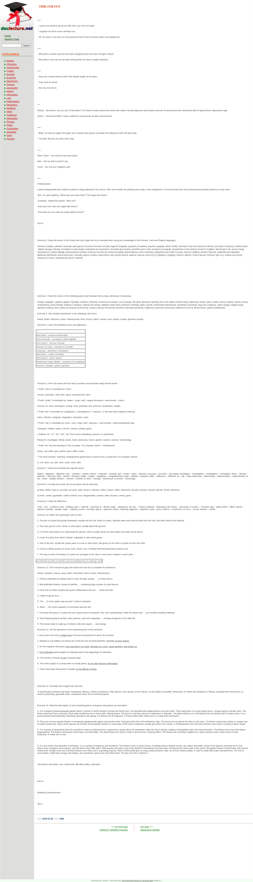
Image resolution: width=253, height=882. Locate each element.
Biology (10, 61)
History (10, 91)
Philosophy (12, 118)
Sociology (11, 132)
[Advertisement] (143, 272)
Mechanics (12, 105)
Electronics (12, 81)
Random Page (12, 39)
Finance (11, 84)
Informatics (12, 94)
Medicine (11, 108)
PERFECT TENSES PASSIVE (114, 830)
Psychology (12, 128)
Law (9, 98)
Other (9, 111)
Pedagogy (12, 115)
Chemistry (12, 64)
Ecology (11, 74)
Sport (9, 135)
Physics (10, 122)
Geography (12, 88)
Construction (13, 67)
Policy (10, 125)
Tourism (11, 138)
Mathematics (13, 101)
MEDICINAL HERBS (150, 830)
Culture (10, 71)
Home (8, 36)
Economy (11, 77)
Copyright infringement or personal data (137, 881)
